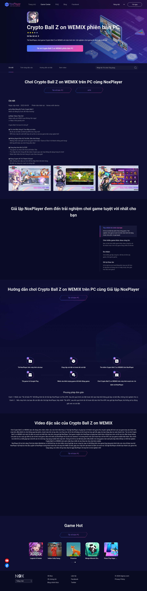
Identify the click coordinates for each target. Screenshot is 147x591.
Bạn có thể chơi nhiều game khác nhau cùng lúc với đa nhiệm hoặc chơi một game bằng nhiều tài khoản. (118, 244)
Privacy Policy (120, 579)
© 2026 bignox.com (122, 576)
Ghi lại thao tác (108, 262)
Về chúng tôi (51, 579)
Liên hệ (73, 576)
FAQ (57, 4)
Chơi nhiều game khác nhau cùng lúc (116, 240)
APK (89, 90)
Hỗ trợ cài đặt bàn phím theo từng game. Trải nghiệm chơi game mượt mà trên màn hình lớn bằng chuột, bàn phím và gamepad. (118, 233)
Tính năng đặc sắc (26, 68)
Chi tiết (11, 68)
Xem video (62, 68)
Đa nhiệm (106, 252)
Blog (65, 4)
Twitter (73, 582)
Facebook (75, 4)
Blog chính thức (53, 582)
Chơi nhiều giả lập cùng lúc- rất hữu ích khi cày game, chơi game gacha (116, 256)
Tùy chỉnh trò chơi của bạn (112, 228)
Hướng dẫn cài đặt (46, 68)
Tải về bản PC (57, 90)
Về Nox (50, 576)
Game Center (46, 4)
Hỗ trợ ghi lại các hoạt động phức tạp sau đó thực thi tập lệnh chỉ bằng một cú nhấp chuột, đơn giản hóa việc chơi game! (117, 267)
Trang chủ (32, 4)
